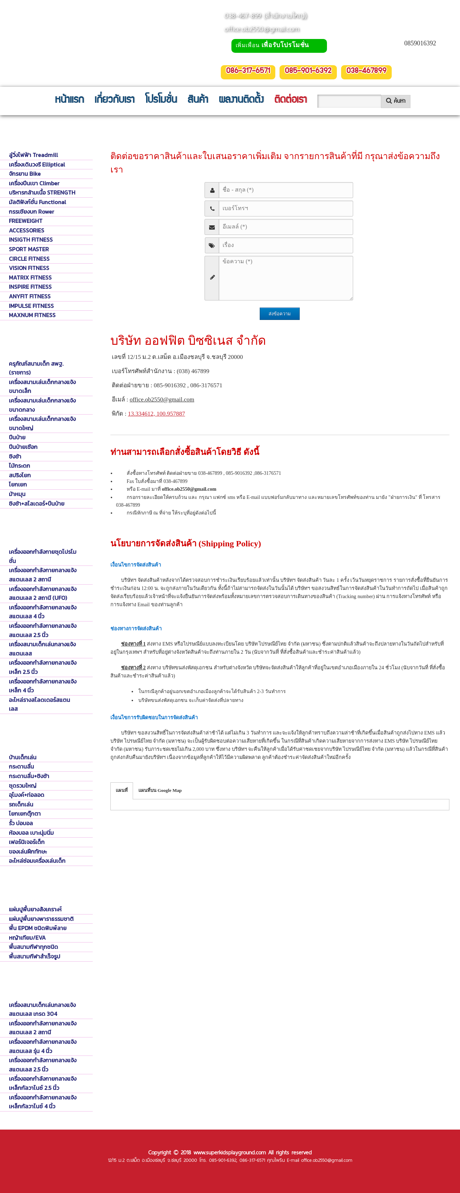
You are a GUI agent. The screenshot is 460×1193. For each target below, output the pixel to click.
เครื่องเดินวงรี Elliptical (37, 164)
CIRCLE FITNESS (29, 258)
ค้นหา (396, 100)
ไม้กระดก (19, 465)
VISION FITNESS (29, 268)
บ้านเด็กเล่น (22, 757)
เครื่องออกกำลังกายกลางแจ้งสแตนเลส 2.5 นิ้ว (42, 630)
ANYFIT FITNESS (30, 296)
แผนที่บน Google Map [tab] (160, 790)
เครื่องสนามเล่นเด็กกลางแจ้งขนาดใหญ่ (42, 423)
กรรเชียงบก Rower (31, 211)
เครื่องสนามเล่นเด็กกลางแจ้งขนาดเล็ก (42, 386)
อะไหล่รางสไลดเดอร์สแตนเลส (39, 704)
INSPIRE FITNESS (30, 286)
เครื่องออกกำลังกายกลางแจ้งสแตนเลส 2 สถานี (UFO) (42, 593)
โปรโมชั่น (161, 100)
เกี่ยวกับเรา (114, 100)
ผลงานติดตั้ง (241, 100)
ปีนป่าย (17, 437)
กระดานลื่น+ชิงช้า (29, 776)
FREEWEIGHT (25, 220)
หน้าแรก (69, 100)
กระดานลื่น (21, 766)
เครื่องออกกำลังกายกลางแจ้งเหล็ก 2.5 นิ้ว (42, 667)
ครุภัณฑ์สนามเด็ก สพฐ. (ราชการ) (36, 368)
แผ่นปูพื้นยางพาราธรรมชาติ (41, 919)
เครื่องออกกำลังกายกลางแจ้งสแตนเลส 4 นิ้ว (42, 612)
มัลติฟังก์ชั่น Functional (37, 202)
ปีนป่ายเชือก (23, 447)
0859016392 (420, 43)
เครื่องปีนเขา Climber (34, 183)
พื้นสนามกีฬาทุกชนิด (33, 946)
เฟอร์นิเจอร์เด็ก (27, 842)
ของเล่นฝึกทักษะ (28, 851)
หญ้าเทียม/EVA (27, 937)
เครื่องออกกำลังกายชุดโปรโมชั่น (42, 556)
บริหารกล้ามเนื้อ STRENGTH (42, 192)
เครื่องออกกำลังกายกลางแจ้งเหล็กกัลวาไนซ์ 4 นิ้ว (42, 1102)
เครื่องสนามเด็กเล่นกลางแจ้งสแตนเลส (42, 649)
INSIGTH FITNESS (31, 239)
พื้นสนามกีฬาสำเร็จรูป (34, 956)
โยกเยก (18, 484)
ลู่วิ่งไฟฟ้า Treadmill (33, 155)
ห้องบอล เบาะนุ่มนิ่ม (31, 832)
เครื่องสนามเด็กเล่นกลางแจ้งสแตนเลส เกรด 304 (42, 1009)
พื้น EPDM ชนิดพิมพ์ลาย (38, 928)
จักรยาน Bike (25, 173)
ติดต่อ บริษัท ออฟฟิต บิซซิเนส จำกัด (151, 130)
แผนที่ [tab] (122, 790)
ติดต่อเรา (290, 100)
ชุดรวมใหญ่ (22, 785)
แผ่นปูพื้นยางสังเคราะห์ (35, 909)
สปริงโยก (20, 475)
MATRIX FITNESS (30, 277)
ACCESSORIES (26, 230)
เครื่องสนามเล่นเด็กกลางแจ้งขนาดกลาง (42, 405)
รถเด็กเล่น (21, 804)
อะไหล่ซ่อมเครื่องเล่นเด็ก (37, 860)
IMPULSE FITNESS (31, 306)
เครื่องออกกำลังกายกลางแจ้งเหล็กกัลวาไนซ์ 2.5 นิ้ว (42, 1083)
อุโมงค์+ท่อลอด (26, 794)
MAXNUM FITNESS (32, 315)
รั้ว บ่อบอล (21, 823)
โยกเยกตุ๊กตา (25, 813)
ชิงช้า (15, 456)
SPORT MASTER (29, 249)
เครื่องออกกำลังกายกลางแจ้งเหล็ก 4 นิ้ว (42, 686)
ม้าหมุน (17, 494)
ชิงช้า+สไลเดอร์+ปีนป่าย (36, 503)
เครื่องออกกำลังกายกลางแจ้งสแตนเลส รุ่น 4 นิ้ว (42, 1046)
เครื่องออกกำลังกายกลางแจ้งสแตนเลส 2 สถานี (42, 575)
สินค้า (198, 100)
